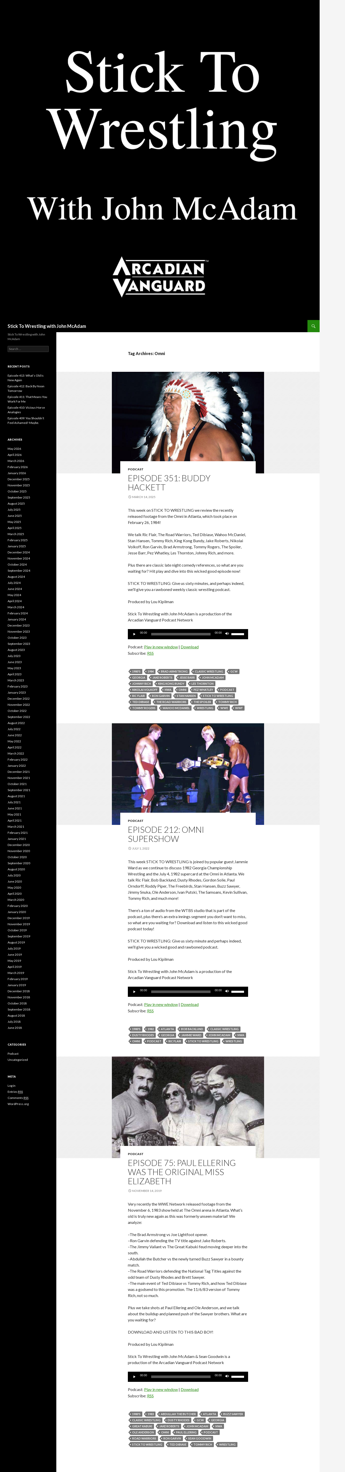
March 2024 (16, 607)
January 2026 (17, 473)
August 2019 (16, 942)
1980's (136, 671)
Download (190, 646)
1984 (151, 671)
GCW (234, 671)
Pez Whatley (203, 689)
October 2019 (17, 930)
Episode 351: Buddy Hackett (169, 482)
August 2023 (16, 650)
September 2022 (19, 717)
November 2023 (19, 631)
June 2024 (15, 589)
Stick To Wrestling (218, 695)
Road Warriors (144, 1438)
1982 (151, 1029)
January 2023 (17, 692)
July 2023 (14, 656)
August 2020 (16, 869)
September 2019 (19, 936)
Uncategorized (18, 1060)
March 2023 (16, 680)
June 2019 (15, 954)
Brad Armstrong (174, 671)
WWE (224, 708)
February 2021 (18, 833)
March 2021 (16, 826)
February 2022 (18, 759)
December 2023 (19, 625)
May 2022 (14, 741)
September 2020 (19, 863)
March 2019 (16, 973)
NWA (168, 689)
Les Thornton (203, 683)
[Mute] (227, 634)
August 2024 (16, 577)
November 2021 (19, 778)
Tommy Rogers (144, 708)
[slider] (181, 634)
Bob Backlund (192, 1029)
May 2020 (14, 887)
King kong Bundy (171, 683)
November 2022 (19, 705)
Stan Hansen (186, 695)
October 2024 (17, 564)
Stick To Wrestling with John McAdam (47, 326)
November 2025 (19, 485)
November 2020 (19, 851)
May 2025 (14, 522)
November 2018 (19, 997)
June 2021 (15, 808)
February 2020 (18, 906)
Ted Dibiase (140, 701)
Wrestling (205, 708)
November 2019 (19, 924)
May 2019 (14, 961)
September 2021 (19, 790)
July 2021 (14, 802)
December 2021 (19, 772)
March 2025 (16, 534)
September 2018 (19, 1009)
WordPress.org (18, 1104)
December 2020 (19, 845)
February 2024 (18, 613)
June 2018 (15, 1028)
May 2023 (14, 668)
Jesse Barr (187, 677)
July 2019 (14, 948)
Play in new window (161, 646)
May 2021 (14, 814)
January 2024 (17, 619)
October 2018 (17, 1003)
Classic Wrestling (209, 671)
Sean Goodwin (199, 1438)
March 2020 (16, 900)
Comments (18, 1098)
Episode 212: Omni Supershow (166, 834)
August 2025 (16, 503)
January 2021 (17, 839)
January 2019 (17, 985)
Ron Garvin (161, 695)
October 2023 (17, 637)
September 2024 (19, 570)
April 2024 (15, 601)
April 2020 (15, 893)
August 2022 (16, 723)
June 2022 (15, 735)
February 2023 (18, 686)
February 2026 (18, 467)
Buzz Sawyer (233, 1414)
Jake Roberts (162, 677)
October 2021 (17, 784)
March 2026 (16, 461)
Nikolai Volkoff (145, 689)
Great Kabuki (142, 1426)
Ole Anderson (143, 1432)
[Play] (134, 634)
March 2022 (16, 753)
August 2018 (16, 1015)
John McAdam (213, 677)
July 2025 (14, 509)
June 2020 (15, 881)
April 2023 (15, 674)
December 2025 (19, 479)
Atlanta (167, 1029)
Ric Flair (138, 695)
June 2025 (15, 516)
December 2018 (19, 991)
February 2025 (18, 540)
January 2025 (17, 546)
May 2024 (14, 595)
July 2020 (14, 875)
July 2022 (14, 729)
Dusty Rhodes (143, 1035)
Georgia (138, 677)
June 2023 (15, 662)
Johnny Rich (141, 683)
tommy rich (227, 701)
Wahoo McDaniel (176, 708)
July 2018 (14, 1021)
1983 (151, 1414)
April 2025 (15, 528)
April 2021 (15, 820)
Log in (11, 1085)
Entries (15, 1092)
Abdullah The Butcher (178, 1414)
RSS (150, 653)
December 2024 (19, 552)
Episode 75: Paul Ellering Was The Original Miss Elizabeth (182, 1172)
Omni (182, 689)
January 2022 (17, 765)
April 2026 (15, 455)
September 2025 (19, 497)
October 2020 (17, 857)
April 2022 (15, 747)
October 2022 (17, 711)
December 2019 (19, 918)
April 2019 (15, 967)
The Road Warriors (171, 701)
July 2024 (14, 583)
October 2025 (17, 491)
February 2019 (18, 979)
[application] (188, 634)
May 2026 (14, 449)
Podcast (136, 469)
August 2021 (16, 796)
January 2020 (17, 912)
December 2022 (19, 698)
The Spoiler (202, 701)
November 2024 (19, 558)
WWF (239, 708)
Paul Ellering (186, 1432)
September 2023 (19, 644)
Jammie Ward (191, 1035)
